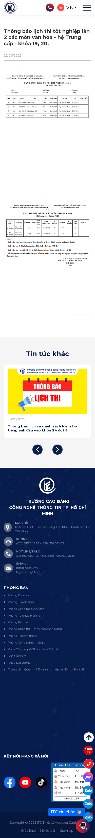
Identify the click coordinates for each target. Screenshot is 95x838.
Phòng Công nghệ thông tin (27, 642)
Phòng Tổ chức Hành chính (27, 615)
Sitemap (66, 830)
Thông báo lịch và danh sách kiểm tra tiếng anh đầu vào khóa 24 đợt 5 (42, 428)
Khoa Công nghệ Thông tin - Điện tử (33, 649)
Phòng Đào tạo (18, 595)
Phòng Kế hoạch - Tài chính (27, 622)
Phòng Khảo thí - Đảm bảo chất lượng (35, 629)
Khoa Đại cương (19, 662)
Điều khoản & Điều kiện (38, 830)
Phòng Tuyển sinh (21, 602)
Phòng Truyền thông (22, 635)
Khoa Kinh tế (17, 656)
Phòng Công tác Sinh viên (26, 609)
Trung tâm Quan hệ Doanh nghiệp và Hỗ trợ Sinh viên (47, 669)
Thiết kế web (52, 822)
